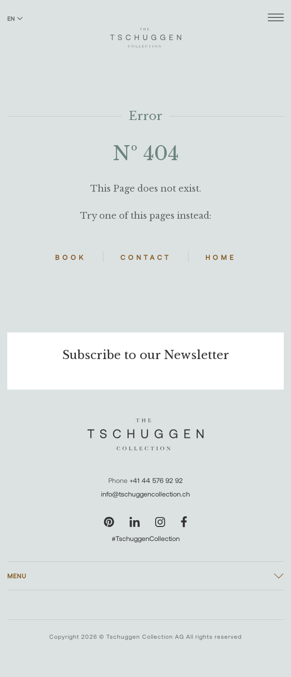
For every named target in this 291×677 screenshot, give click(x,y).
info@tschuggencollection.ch (145, 494)
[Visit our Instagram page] (160, 522)
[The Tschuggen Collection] (145, 33)
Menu (17, 576)
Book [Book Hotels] (70, 257)
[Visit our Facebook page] (184, 521)
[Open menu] (276, 19)
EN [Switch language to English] (15, 18)
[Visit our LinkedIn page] (135, 522)
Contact (145, 257)
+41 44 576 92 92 (156, 480)
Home (220, 257)
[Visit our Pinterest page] (109, 522)
